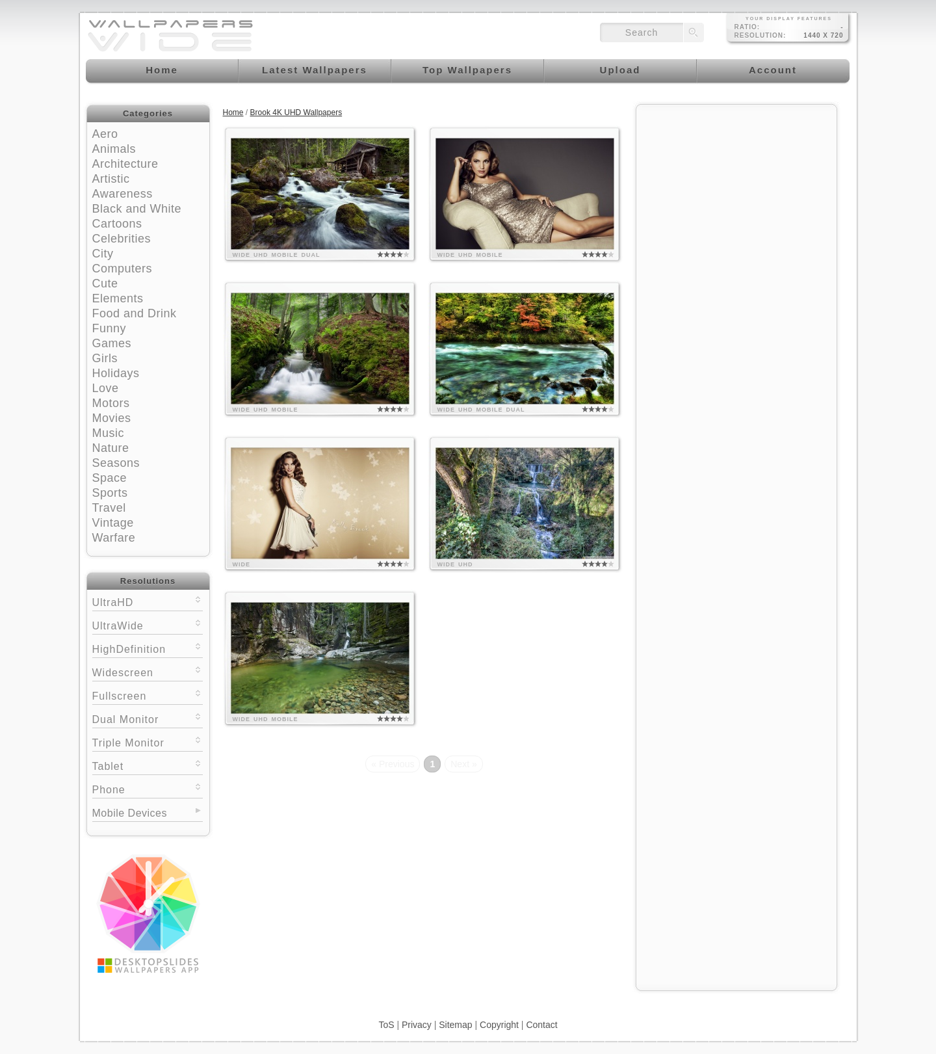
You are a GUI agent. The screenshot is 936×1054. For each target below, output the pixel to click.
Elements (118, 298)
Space (109, 477)
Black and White (137, 208)
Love (105, 388)
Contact (541, 1025)
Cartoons (117, 223)
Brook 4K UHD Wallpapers (296, 112)
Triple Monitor (147, 741)
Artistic (111, 178)
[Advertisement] (736, 193)
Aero (105, 133)
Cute (105, 283)
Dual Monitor (147, 718)
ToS (386, 1025)
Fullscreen (147, 695)
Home (233, 112)
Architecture (125, 163)
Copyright (499, 1025)
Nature (110, 448)
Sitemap (455, 1025)
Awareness (122, 193)
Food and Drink (134, 313)
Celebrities (121, 238)
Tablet (147, 765)
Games (112, 343)
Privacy (417, 1025)
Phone (147, 788)
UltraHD (147, 601)
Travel (109, 507)
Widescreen (147, 671)
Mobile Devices (129, 813)
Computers (122, 268)
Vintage (113, 522)
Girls (105, 358)
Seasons (116, 462)
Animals (114, 148)
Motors (111, 403)
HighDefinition (147, 648)
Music (108, 433)
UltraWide (147, 624)
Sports (110, 492)
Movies (111, 418)
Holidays (116, 373)
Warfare (114, 537)
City (103, 253)
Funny (109, 328)
